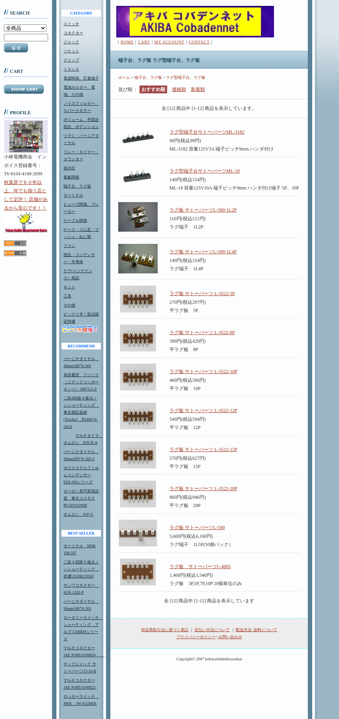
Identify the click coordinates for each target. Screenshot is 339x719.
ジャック (71, 42)
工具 (67, 296)
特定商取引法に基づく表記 (164, 630)
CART (144, 42)
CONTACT (199, 42)
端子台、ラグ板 (77, 186)
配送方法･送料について (256, 630)
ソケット (71, 51)
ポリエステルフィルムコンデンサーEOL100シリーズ (81, 475)
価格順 (179, 89)
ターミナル (73, 195)
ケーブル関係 (75, 220)
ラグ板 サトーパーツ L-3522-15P (203, 449)
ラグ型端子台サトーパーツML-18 (205, 171)
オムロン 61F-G (78, 514)
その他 (69, 305)
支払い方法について (212, 630)
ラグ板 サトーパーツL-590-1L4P (203, 252)
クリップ (71, 60)
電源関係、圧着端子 (81, 78)
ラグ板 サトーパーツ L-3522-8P (202, 332)
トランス (71, 69)
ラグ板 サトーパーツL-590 (197, 527)
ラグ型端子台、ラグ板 (185, 77)
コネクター (73, 33)
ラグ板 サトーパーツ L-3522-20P (203, 488)
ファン (69, 245)
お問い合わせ (230, 637)
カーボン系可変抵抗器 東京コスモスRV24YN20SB (81, 498)
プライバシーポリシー (196, 637)
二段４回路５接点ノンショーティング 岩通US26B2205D (81, 569)
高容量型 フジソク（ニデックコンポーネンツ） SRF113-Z (81, 382)
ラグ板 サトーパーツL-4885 (200, 566)
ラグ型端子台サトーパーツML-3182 (207, 132)
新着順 (198, 89)
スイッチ (71, 24)
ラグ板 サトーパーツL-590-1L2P (203, 210)
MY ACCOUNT (169, 42)
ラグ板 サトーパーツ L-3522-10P (203, 371)
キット (69, 287)
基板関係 (71, 177)
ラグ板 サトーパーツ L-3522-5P (202, 293)
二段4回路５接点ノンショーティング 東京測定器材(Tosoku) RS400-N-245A (81, 412)
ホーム (124, 77)
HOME (127, 42)
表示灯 (69, 168)
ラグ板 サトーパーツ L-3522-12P (203, 410)
